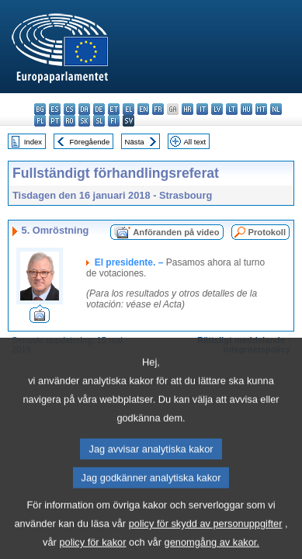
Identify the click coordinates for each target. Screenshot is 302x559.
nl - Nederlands (276, 109)
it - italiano (202, 109)
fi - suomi (114, 121)
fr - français (158, 109)
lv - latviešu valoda (217, 109)
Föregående (90, 141)
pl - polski (40, 121)
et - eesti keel (114, 109)
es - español (55, 109)
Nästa (134, 141)
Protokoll (267, 232)
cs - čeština (69, 109)
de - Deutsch (99, 109)
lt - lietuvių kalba (232, 109)
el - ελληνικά (128, 109)
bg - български (40, 109)
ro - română (69, 121)
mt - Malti (261, 109)
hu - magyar (246, 109)
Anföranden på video (176, 232)
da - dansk (84, 109)
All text (194, 141)
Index (33, 141)
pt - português (55, 121)
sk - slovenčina (84, 121)
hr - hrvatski (187, 109)
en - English (143, 109)
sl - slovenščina (99, 121)
